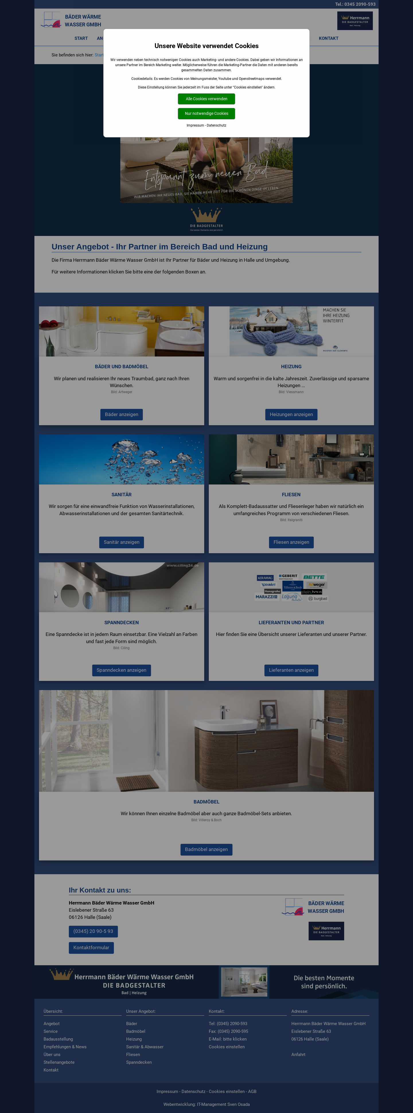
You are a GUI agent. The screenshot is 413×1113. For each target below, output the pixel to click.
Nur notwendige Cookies (206, 113)
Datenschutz (216, 125)
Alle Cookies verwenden (206, 98)
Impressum (195, 125)
